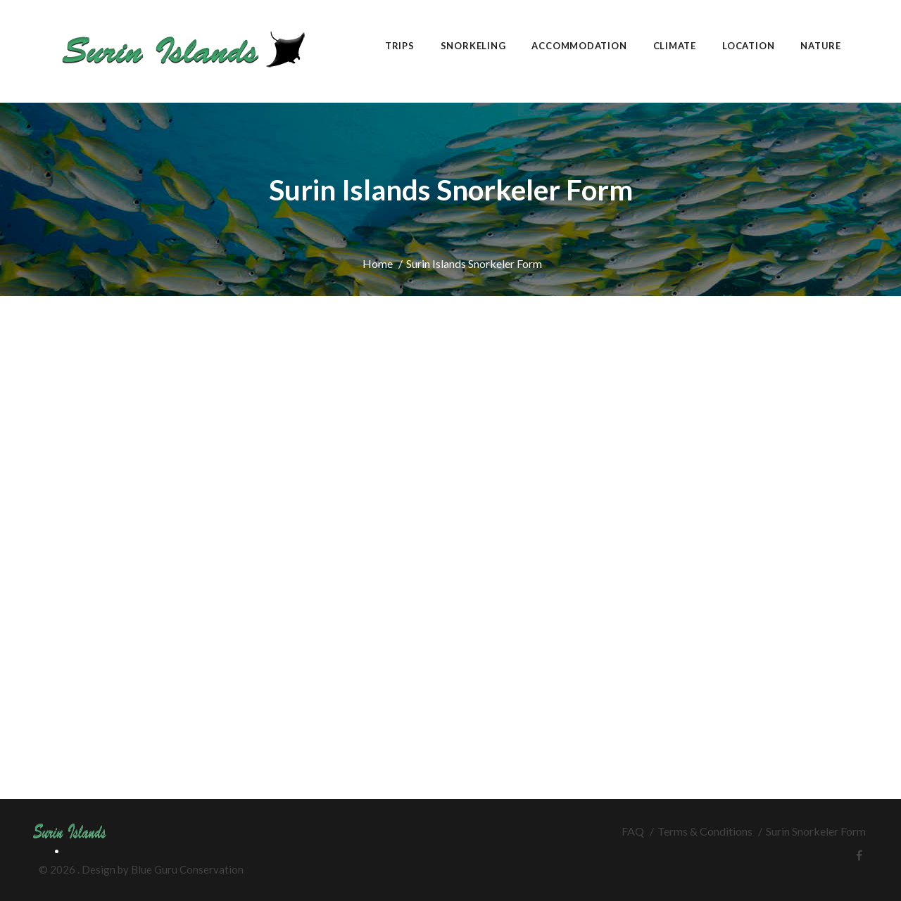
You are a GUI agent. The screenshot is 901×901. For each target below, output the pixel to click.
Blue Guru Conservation (187, 869)
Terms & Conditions (704, 831)
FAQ (633, 831)
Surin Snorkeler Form (816, 831)
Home (378, 263)
